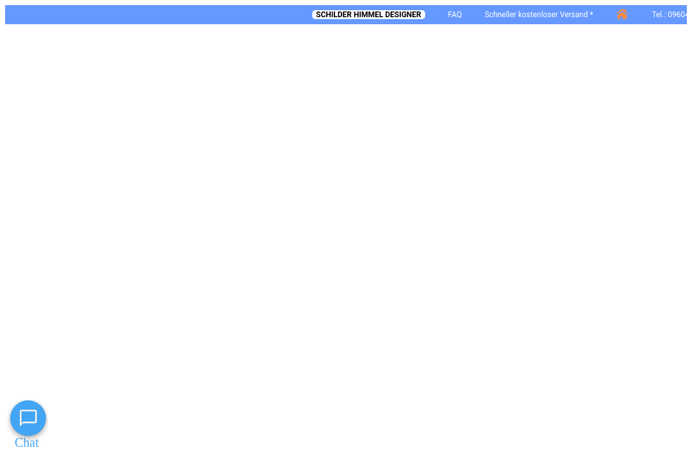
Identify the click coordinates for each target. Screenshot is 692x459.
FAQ (455, 14)
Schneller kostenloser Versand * (539, 14)
